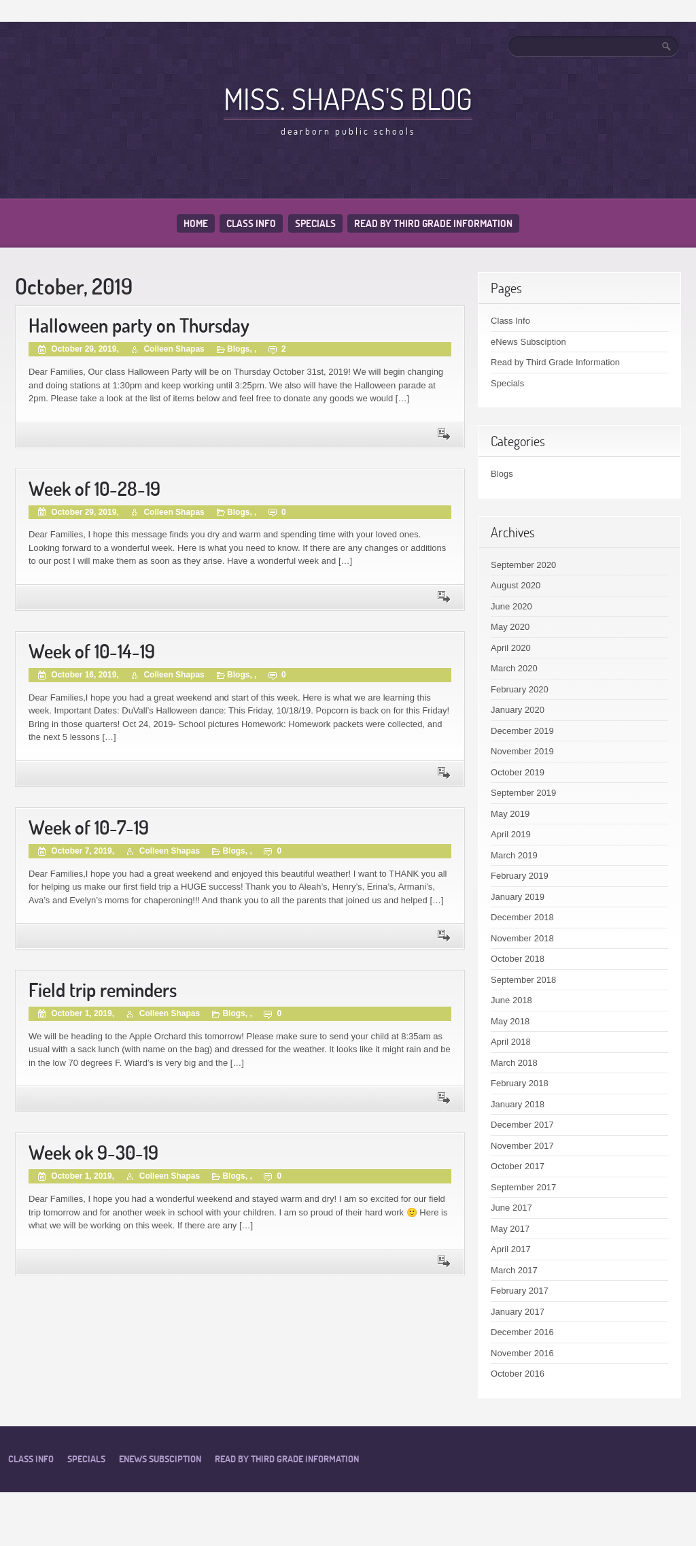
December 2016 (522, 1332)
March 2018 (514, 1063)
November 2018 (522, 938)
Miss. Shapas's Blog (348, 99)
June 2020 (511, 606)
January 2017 (517, 1312)
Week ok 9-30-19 (93, 1152)
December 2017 (522, 1125)
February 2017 (520, 1290)
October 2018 (517, 959)
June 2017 (511, 1208)
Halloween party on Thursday (139, 325)
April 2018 (511, 1042)
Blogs (238, 349)
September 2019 (523, 793)
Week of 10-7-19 (89, 827)
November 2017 (522, 1146)
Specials (315, 223)
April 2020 (511, 648)
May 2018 (510, 1021)
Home (196, 223)
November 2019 (522, 751)
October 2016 (517, 1373)
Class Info (251, 223)
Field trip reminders (103, 990)
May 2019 (510, 814)
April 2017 (511, 1249)
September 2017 (523, 1187)
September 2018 (523, 980)
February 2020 (520, 689)
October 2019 (517, 772)
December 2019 (522, 731)
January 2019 (517, 897)
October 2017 (517, 1166)
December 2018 (522, 917)
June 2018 (511, 1000)
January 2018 (517, 1104)
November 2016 (522, 1353)
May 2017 (510, 1229)
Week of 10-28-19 (94, 489)
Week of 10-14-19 (92, 651)
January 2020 (517, 710)
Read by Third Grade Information (433, 223)
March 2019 (514, 855)
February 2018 (520, 1083)
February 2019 (520, 876)
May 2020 (510, 627)
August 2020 (515, 585)
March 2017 (514, 1270)
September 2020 (523, 565)
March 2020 (514, 668)
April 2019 (511, 834)
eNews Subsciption (528, 342)
